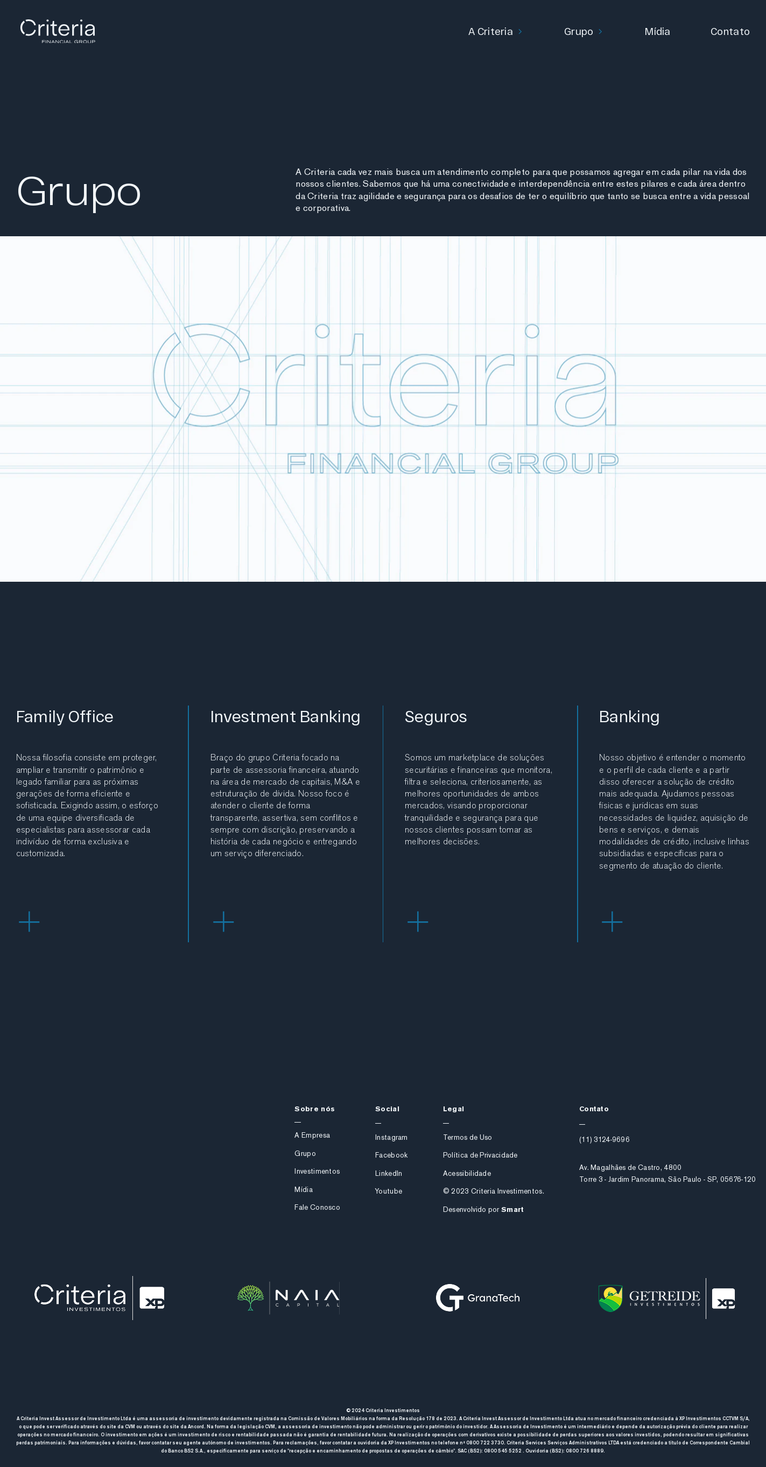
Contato (730, 31)
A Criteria (490, 31)
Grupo (579, 31)
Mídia (657, 31)
